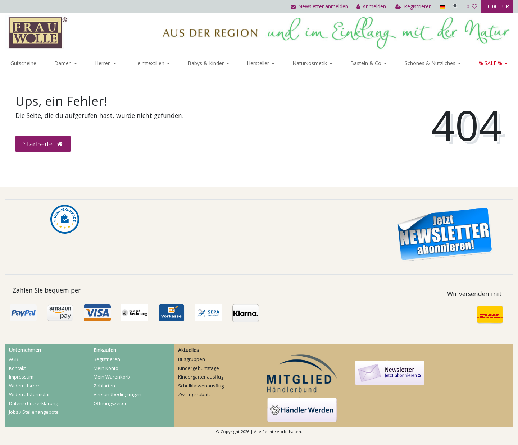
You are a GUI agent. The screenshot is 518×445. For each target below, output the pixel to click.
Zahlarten (104, 385)
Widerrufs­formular (29, 394)
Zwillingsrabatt (194, 394)
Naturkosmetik (309, 63)
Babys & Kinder (206, 63)
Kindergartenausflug (200, 376)
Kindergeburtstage (198, 368)
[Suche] (455, 6)
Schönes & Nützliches (430, 63)
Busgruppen (191, 359)
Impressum (21, 376)
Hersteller (258, 63)
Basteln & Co (365, 63)
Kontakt (17, 368)
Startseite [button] (43, 143)
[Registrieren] (413, 6)
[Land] (441, 6)
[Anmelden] (370, 6)
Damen (63, 63)
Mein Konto (106, 368)
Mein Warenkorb (112, 376)
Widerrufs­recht (25, 385)
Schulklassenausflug (201, 385)
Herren (103, 63)
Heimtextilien (149, 63)
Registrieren (107, 359)
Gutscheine (23, 63)
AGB (13, 359)
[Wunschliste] (472, 6)
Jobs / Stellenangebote (34, 412)
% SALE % (490, 63)
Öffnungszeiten (111, 403)
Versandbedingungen (117, 394)
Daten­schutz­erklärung (33, 403)
